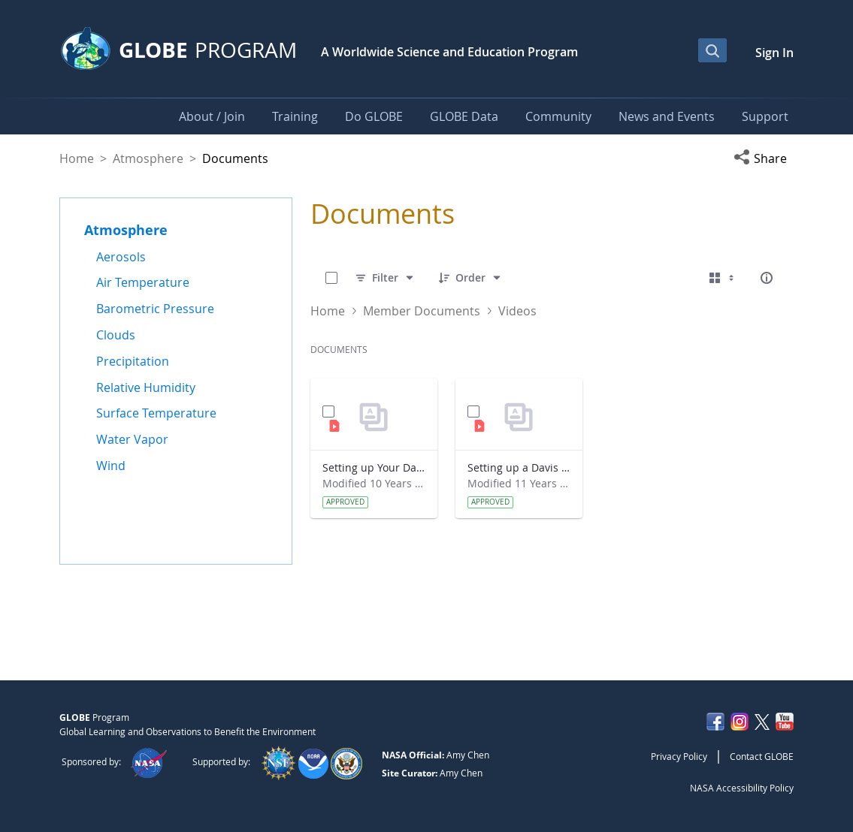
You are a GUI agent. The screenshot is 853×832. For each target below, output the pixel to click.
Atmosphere (148, 158)
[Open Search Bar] (712, 50)
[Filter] (385, 278)
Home (76, 158)
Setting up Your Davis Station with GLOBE (373, 467)
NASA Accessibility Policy (742, 788)
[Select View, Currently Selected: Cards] (723, 278)
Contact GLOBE (762, 756)
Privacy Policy (679, 756)
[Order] (470, 278)
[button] (764, 158)
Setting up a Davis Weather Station (518, 467)
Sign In (774, 52)
